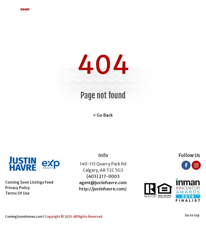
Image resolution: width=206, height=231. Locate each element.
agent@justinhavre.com (103, 182)
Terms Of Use (17, 193)
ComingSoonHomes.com (24, 216)
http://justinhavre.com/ (103, 188)
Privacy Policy (17, 187)
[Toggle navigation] (195, 8)
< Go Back (103, 115)
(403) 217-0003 (103, 176)
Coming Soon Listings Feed (29, 182)
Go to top (192, 215)
